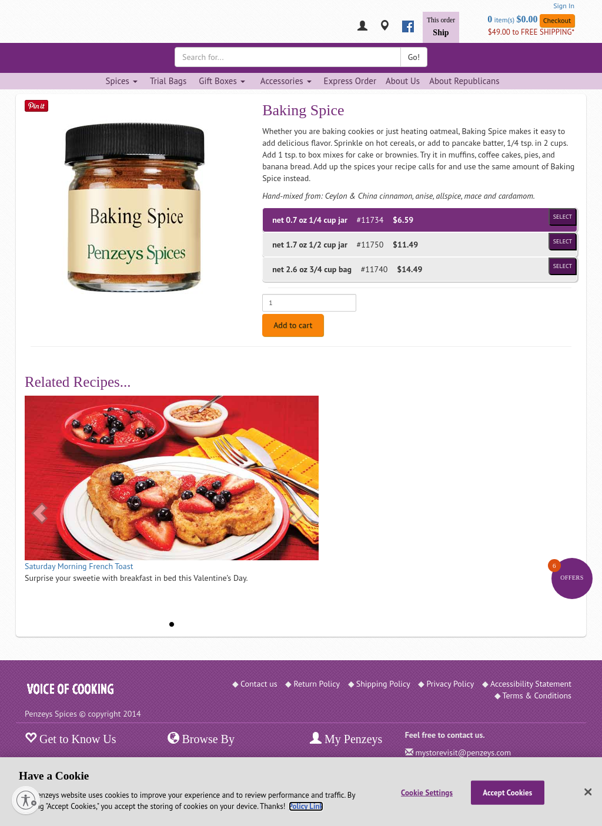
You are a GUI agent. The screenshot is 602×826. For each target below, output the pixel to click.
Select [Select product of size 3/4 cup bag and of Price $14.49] (562, 266)
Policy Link (306, 806)
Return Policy (316, 683)
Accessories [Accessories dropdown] (286, 80)
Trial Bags (168, 80)
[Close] (587, 792)
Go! (414, 57)
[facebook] (408, 26)
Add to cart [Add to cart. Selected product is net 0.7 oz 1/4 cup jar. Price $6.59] (292, 325)
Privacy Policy (450, 683)
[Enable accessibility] (26, 800)
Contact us (258, 683)
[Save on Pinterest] (36, 105)
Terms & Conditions (537, 695)
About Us (403, 80)
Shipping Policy (383, 683)
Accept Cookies (507, 792)
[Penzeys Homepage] (25, 26)
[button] (39, 513)
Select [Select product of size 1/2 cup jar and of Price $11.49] (562, 241)
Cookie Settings (427, 792)
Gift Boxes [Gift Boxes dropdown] (222, 80)
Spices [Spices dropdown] (121, 80)
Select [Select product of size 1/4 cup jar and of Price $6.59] (562, 216)
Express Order (350, 80)
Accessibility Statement (530, 683)
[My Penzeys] (362, 27)
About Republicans (464, 80)
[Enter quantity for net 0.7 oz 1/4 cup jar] (309, 303)
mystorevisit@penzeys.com (463, 752)
